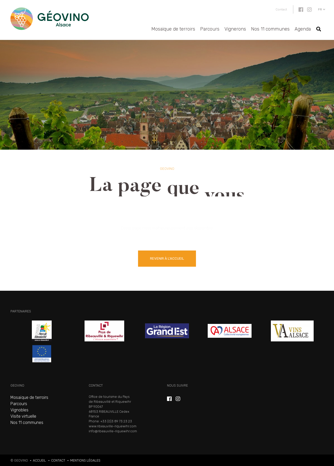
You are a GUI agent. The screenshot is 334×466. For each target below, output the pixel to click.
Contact (281, 9)
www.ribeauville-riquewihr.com (112, 426)
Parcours (209, 29)
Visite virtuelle (23, 416)
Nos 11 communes (270, 29)
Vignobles (19, 409)
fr (320, 9)
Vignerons (235, 29)
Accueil (39, 460)
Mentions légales (85, 460)
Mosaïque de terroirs (173, 29)
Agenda (303, 29)
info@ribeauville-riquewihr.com (113, 431)
